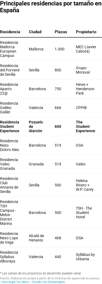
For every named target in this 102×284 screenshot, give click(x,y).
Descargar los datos (15, 282)
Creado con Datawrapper (48, 282)
